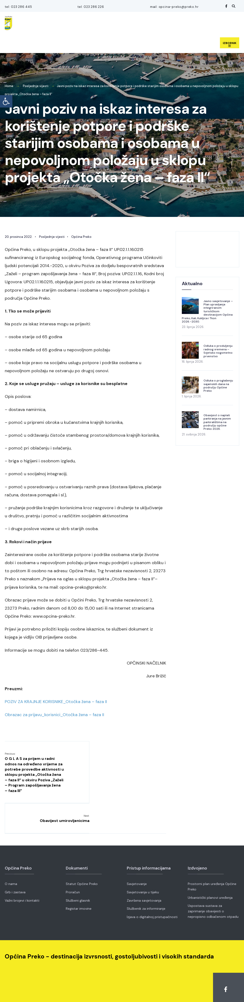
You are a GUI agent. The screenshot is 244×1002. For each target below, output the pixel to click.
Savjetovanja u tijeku (143, 866)
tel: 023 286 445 (18, 7)
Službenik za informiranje (146, 883)
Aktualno (192, 283)
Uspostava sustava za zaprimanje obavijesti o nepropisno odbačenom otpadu (213, 885)
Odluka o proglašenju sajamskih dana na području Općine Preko (218, 385)
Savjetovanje (137, 858)
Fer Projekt (165, 992)
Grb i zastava (15, 866)
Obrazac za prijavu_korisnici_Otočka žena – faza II (54, 714)
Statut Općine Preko (82, 858)
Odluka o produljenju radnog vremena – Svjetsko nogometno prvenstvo (218, 350)
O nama (11, 858)
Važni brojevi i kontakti (22, 874)
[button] (6, 101)
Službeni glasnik (78, 874)
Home (9, 85)
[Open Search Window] (232, 6)
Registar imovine (79, 883)
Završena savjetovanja (144, 874)
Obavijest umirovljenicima (141, 755)
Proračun (73, 866)
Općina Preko (81, 236)
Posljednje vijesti (35, 85)
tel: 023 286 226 (90, 7)
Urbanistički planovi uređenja (210, 872)
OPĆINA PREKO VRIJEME (207, 248)
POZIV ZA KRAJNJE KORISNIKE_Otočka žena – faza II (56, 701)
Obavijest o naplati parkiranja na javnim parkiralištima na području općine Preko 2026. (217, 421)
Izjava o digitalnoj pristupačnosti (152, 891)
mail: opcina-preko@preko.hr (174, 7)
